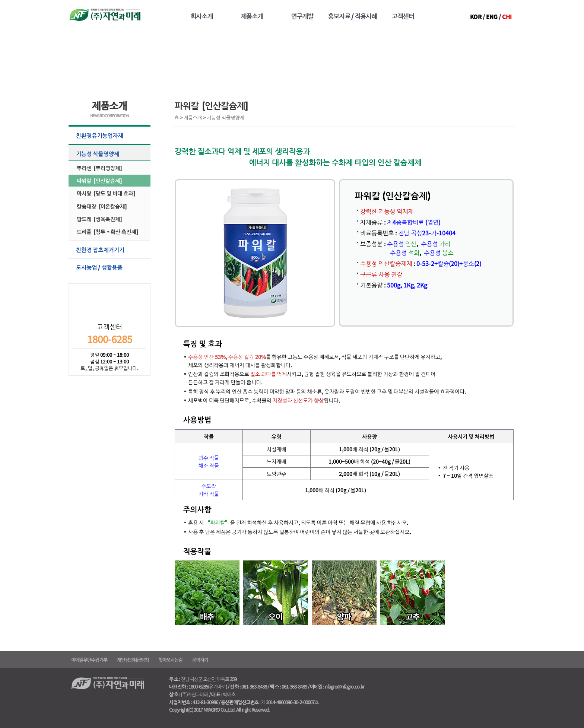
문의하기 (200, 660)
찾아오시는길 (170, 660)
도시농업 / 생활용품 (112, 267)
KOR (476, 16)
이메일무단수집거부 (89, 660)
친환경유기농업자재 (112, 135)
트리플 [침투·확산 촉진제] (107, 231)
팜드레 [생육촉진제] (99, 219)
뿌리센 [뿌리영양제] (99, 168)
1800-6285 (109, 339)
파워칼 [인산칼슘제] (99, 180)
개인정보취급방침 (133, 660)
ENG (492, 16)
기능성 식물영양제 (112, 154)
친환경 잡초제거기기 (112, 250)
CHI (507, 16)
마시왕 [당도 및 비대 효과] (106, 193)
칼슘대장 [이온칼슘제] (102, 206)
